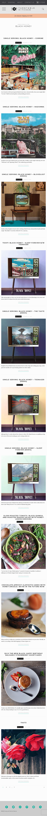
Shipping (11, 2)
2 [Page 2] (6, 787)
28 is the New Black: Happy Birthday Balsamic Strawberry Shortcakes (23, 654)
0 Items (42, 2)
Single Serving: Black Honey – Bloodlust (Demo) (23, 175)
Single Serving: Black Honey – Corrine (23, 38)
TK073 (24, 723)
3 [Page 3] (9, 787)
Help (4, 2)
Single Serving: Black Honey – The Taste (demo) (23, 312)
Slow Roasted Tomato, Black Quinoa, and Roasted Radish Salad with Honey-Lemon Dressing (23, 517)
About (20, 2)
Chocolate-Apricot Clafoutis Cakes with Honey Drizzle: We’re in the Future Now (23, 585)
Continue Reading (23, 96)
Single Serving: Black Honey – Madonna (23, 107)
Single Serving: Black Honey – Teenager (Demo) (23, 380)
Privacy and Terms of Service (10, 811)
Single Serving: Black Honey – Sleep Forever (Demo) (23, 449)
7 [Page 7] (14, 787)
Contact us (29, 2)
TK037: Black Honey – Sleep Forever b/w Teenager (23, 243)
